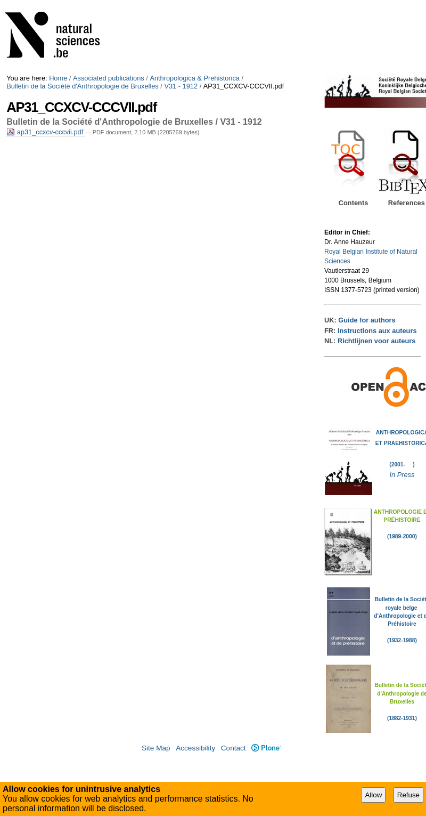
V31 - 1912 (181, 86)
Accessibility (195, 748)
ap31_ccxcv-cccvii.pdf (45, 132)
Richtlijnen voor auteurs (376, 341)
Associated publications (108, 78)
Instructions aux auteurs (377, 331)
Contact (233, 748)
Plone (266, 748)
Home (58, 78)
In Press (401, 475)
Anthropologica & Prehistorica (195, 78)
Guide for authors (366, 320)
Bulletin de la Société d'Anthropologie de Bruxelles (82, 86)
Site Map (156, 748)
